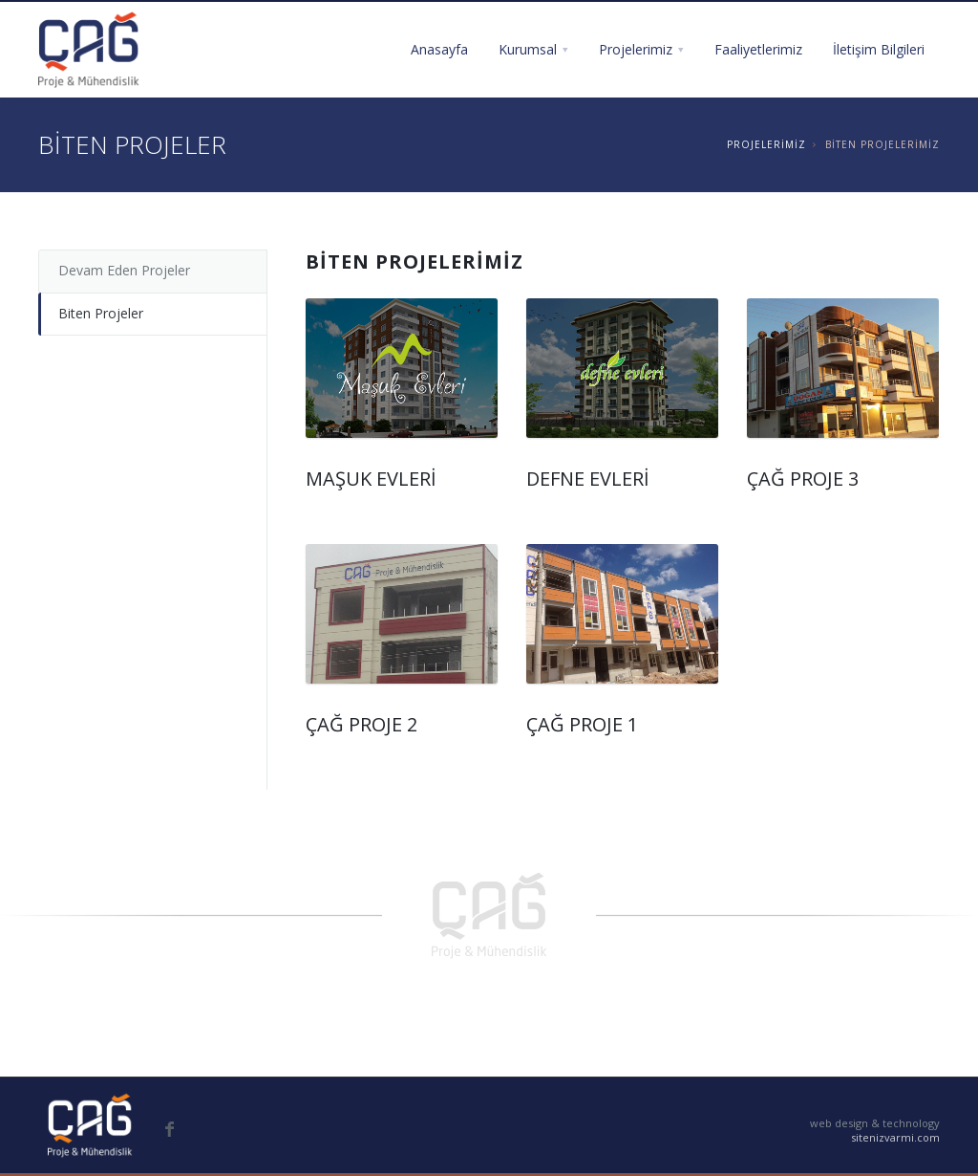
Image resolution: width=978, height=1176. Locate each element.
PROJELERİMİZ (766, 144)
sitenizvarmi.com (895, 1137)
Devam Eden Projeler (124, 270)
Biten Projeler (100, 313)
